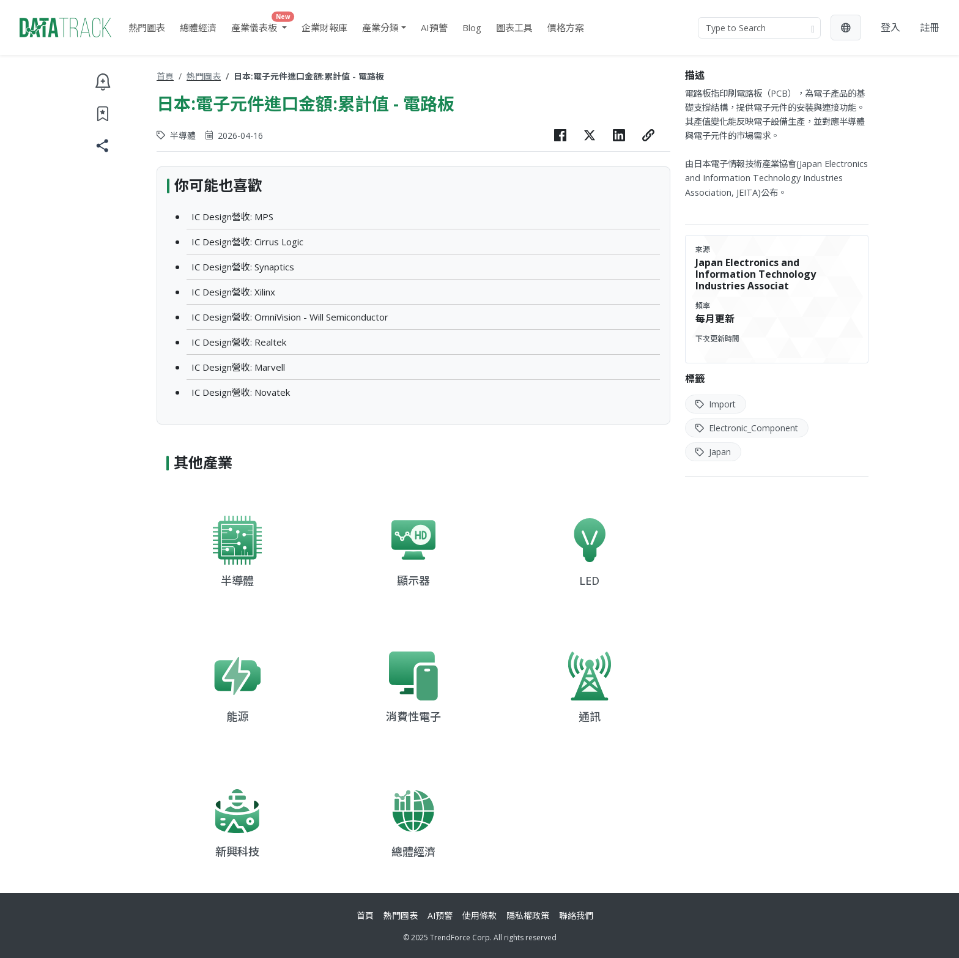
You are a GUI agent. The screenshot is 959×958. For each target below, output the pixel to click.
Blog (471, 27)
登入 (890, 27)
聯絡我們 (576, 915)
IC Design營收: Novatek (240, 392)
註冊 (929, 27)
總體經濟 (198, 27)
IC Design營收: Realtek (238, 342)
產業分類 (380, 27)
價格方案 (565, 27)
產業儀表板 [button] (261, 25)
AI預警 (434, 27)
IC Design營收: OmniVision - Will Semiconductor (289, 317)
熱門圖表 (146, 27)
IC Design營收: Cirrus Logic (247, 242)
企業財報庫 (324, 27)
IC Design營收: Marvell (238, 367)
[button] (846, 27)
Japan (713, 452)
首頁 (165, 76)
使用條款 (479, 915)
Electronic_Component (746, 428)
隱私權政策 (527, 915)
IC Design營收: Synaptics (242, 267)
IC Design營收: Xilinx (233, 292)
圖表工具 (514, 27)
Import (715, 404)
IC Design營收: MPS (232, 216)
